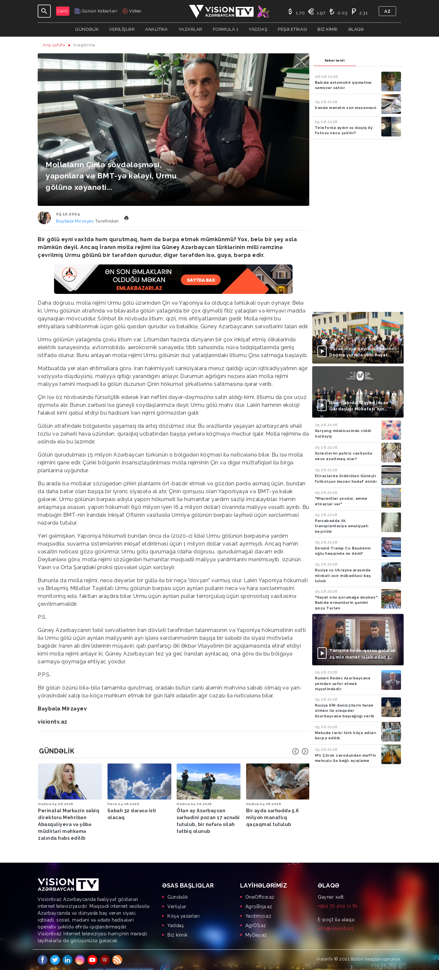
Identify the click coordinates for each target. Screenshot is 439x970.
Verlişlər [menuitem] (176, 906)
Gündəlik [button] (87, 29)
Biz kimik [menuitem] (177, 935)
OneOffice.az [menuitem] (260, 897)
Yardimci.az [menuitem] (258, 916)
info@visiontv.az (336, 928)
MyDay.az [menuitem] (256, 935)
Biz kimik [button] (327, 29)
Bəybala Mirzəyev (75, 221)
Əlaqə (356, 29)
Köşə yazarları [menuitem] (183, 916)
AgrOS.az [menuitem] (255, 925)
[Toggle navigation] (44, 11)
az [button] (387, 11)
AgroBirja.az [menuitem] (259, 906)
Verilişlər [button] (122, 29)
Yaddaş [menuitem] (175, 925)
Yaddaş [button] (258, 29)
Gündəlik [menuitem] (177, 897)
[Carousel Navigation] (300, 751)
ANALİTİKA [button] (156, 29)
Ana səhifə (54, 45)
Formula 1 (226, 29)
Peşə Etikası (292, 29)
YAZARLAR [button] (190, 29)
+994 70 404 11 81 (338, 905)
